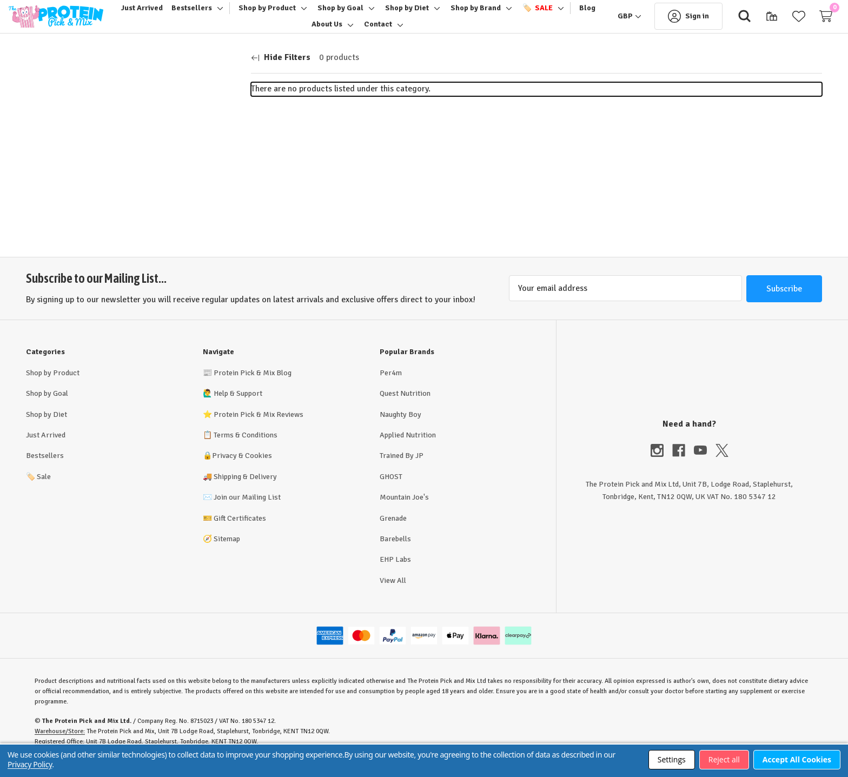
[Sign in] (671, 22)
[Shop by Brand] (488, 15)
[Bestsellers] (204, 15)
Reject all (724, 759)
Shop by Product (53, 385)
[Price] (125, 189)
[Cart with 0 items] (808, 22)
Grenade (393, 531)
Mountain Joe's (404, 510)
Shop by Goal (47, 406)
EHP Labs (395, 572)
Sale (38, 489)
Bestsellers (45, 468)
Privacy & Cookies (242, 468)
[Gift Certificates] (754, 22)
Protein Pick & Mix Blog (253, 385)
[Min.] (58, 220)
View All (393, 593)
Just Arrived (45, 448)
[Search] (727, 22)
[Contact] (390, 31)
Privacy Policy (30, 764)
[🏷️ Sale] (550, 15)
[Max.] (126, 220)
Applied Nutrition (408, 448)
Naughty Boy (400, 427)
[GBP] (612, 22)
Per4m (391, 385)
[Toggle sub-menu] (230, 15)
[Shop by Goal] (353, 15)
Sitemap (227, 551)
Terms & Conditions (245, 448)
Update (193, 219)
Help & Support (238, 406)
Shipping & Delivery (245, 489)
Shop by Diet (46, 427)
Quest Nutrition (405, 406)
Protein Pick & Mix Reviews (258, 427)
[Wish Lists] (781, 22)
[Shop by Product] (279, 15)
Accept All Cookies (797, 759)
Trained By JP (401, 468)
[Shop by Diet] (419, 15)
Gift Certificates (240, 531)
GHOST (391, 489)
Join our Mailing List (247, 510)
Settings (672, 759)
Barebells (395, 551)
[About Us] (339, 31)
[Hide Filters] (280, 71)
